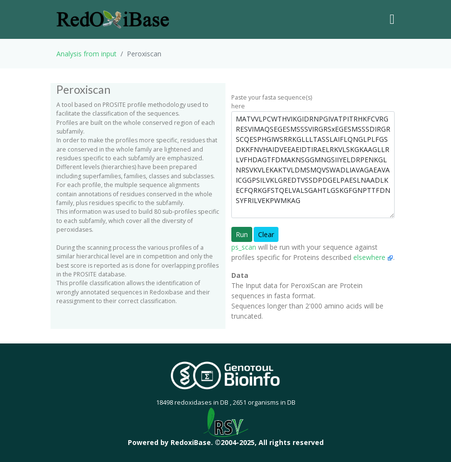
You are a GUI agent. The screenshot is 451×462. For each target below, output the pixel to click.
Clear (266, 234)
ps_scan (243, 247)
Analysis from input (86, 53)
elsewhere (373, 257)
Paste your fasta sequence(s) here (271, 101)
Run (242, 234)
